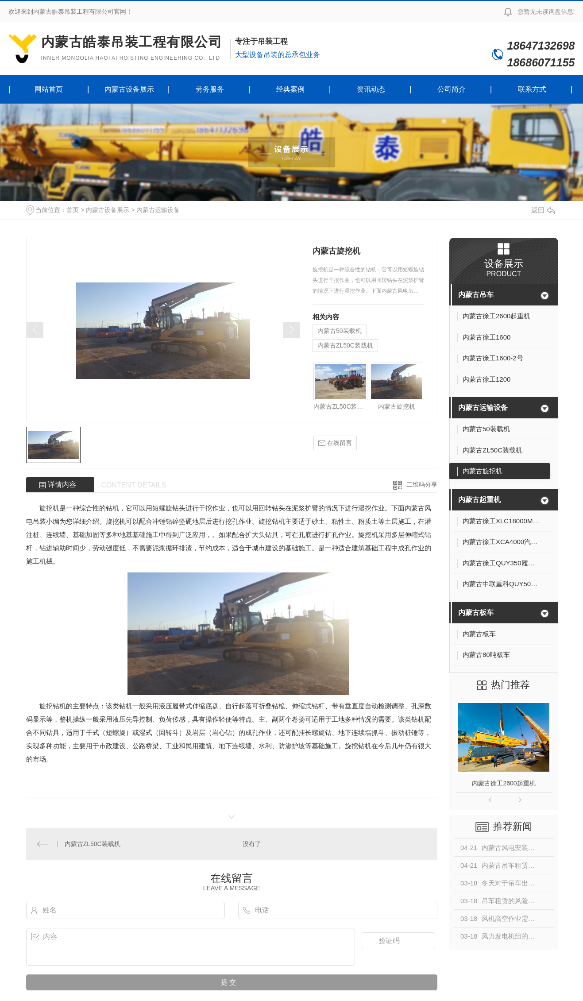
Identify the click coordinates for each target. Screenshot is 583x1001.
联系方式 (532, 89)
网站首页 (49, 89)
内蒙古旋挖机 (396, 406)
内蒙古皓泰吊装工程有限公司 (132, 48)
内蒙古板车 (476, 612)
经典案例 (290, 89)
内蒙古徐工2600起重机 (503, 783)
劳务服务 (210, 89)
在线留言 (335, 443)
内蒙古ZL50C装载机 (345, 345)
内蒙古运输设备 (158, 209)
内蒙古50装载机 (339, 330)
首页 (72, 209)
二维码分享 (421, 484)
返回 (543, 210)
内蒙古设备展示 (129, 89)
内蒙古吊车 (476, 294)
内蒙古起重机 (479, 499)
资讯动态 (371, 89)
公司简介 (451, 89)
